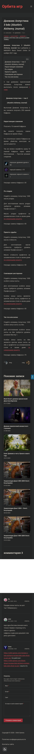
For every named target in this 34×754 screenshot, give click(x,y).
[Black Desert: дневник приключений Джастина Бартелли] (17, 388)
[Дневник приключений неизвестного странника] (17, 415)
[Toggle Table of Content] (26, 59)
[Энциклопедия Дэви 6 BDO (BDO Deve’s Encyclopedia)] (17, 470)
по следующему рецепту (13, 260)
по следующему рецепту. (13, 219)
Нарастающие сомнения (14, 67)
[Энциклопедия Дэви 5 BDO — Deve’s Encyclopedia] (17, 497)
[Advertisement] (17, 576)
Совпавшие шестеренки (14, 74)
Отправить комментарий (13, 720)
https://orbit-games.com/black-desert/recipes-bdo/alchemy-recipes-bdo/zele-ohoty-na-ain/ (17, 663)
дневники (18, 33)
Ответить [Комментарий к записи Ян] (26, 601)
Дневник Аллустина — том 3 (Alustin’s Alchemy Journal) (15, 63)
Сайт (6, 697)
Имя (7, 686)
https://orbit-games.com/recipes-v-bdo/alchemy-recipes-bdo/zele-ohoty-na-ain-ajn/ (17, 655)
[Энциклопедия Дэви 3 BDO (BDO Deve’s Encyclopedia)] (17, 525)
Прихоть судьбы (11, 72)
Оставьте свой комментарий (14, 704)
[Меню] (31, 6)
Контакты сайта (8, 744)
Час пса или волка (11, 77)
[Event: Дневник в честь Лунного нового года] (17, 442)
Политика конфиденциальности (14, 739)
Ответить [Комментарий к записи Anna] (26, 648)
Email (7, 692)
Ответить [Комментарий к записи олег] (26, 621)
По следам (9, 69)
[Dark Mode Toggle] (5, 749)
